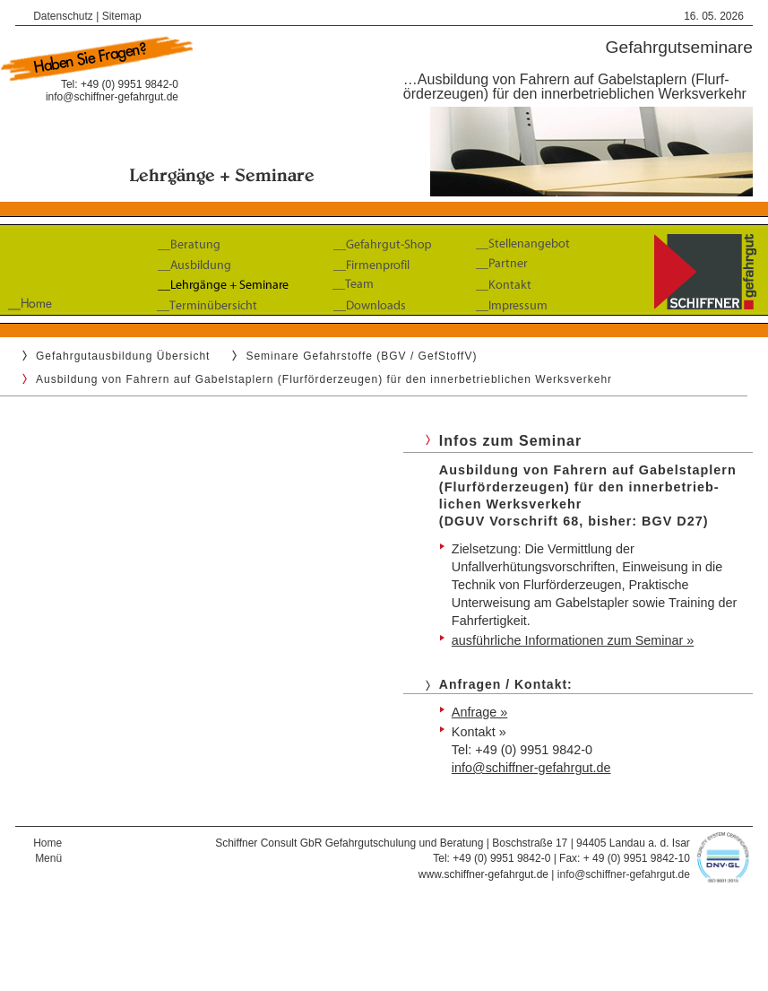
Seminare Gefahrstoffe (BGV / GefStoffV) (361, 356)
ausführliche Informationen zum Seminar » (573, 640)
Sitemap (122, 16)
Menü (48, 858)
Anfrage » (479, 712)
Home (47, 843)
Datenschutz (63, 16)
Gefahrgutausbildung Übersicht (123, 356)
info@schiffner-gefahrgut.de (112, 97)
